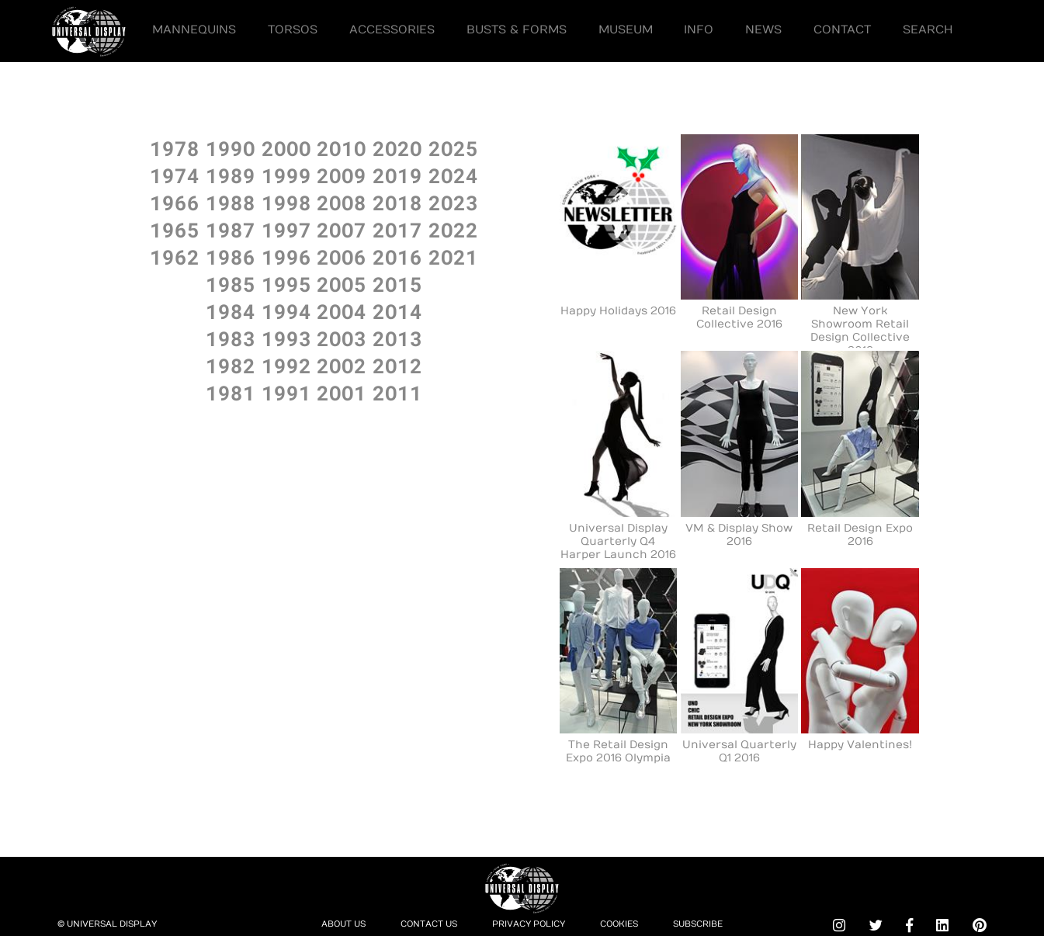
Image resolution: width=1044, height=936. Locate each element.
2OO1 (341, 392)
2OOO (286, 147)
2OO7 (341, 229)
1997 (286, 229)
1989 (230, 175)
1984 (230, 310)
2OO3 (341, 338)
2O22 (453, 229)
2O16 (397, 256)
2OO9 (341, 175)
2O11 (397, 392)
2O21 (453, 256)
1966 (174, 202)
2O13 (397, 338)
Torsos (292, 29)
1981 (230, 392)
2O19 (397, 175)
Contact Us (429, 924)
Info (698, 29)
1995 (286, 283)
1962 (174, 256)
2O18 (397, 202)
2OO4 (341, 310)
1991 (286, 392)
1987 (230, 229)
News (763, 29)
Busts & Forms (517, 29)
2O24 (453, 175)
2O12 (397, 365)
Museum (625, 29)
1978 (174, 147)
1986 (230, 256)
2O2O (397, 147)
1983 (230, 338)
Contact (842, 29)
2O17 (397, 229)
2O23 (453, 202)
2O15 (397, 283)
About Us (343, 924)
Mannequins (194, 29)
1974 (174, 175)
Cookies (619, 924)
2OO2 (341, 365)
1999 (286, 175)
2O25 (453, 147)
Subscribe (698, 924)
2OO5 (341, 283)
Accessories (392, 29)
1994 (286, 310)
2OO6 (341, 256)
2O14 (397, 310)
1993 (286, 338)
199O (230, 147)
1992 (286, 365)
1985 (230, 283)
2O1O (341, 147)
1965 (174, 229)
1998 (286, 202)
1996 (286, 256)
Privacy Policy (528, 924)
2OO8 (341, 202)
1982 (230, 365)
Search (928, 29)
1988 (230, 202)
